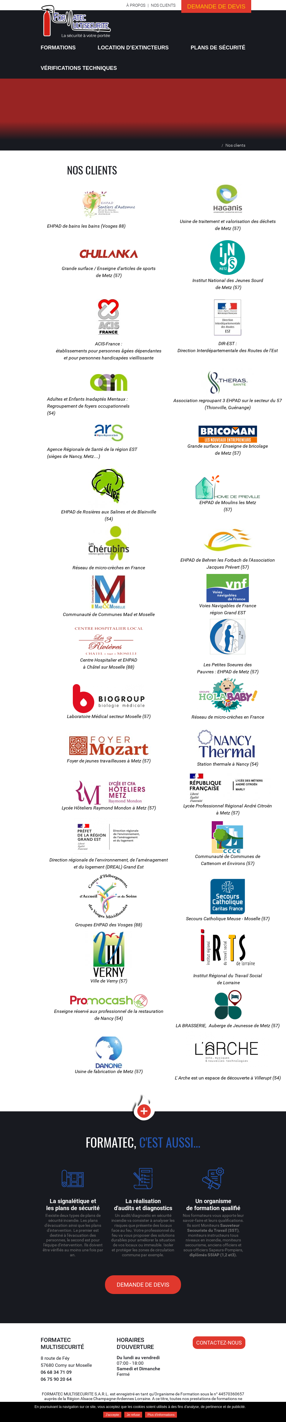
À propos (135, 5)
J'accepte (112, 1414)
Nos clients (163, 5)
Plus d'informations (161, 1414)
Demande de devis (216, 6)
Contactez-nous (219, 1343)
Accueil (216, 145)
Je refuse (133, 1414)
